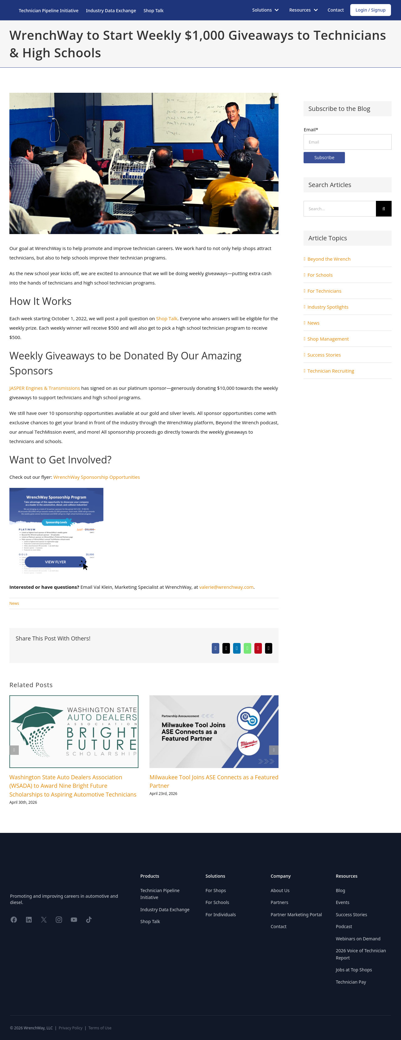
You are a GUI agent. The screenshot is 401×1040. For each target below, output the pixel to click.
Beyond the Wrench (329, 259)
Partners (279, 902)
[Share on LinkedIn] (29, 919)
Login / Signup (371, 10)
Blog (340, 890)
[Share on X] (44, 919)
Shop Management (328, 339)
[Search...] (340, 209)
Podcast (344, 926)
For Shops (216, 890)
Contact (336, 10)
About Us (280, 890)
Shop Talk (153, 10)
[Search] (384, 209)
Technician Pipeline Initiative (48, 10)
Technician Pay (351, 982)
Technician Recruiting (330, 371)
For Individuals (221, 914)
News (14, 603)
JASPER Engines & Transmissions (44, 388)
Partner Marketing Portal (296, 914)
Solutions (215, 876)
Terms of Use (99, 1028)
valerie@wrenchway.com (226, 587)
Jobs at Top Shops (354, 970)
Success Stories (324, 355)
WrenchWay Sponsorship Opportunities (97, 477)
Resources (346, 876)
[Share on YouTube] (74, 919)
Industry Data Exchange (111, 10)
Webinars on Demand (358, 939)
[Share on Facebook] (14, 919)
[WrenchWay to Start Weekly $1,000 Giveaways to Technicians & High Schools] (144, 163)
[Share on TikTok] (89, 919)
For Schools (319, 275)
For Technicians (324, 291)
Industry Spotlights (327, 307)
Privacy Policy (70, 1028)
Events (342, 902)
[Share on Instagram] (59, 919)
